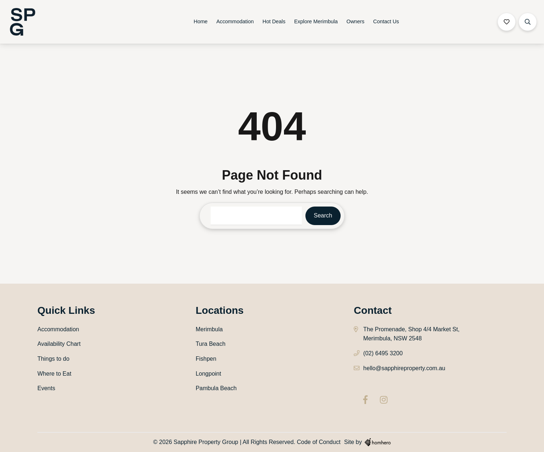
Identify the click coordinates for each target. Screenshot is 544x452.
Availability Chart (59, 344)
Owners (355, 21)
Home (200, 21)
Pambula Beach (216, 388)
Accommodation (235, 21)
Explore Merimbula (316, 21)
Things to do (53, 359)
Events (46, 388)
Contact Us (386, 21)
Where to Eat (54, 374)
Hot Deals (274, 21)
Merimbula (209, 329)
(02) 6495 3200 (383, 353)
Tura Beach (211, 344)
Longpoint (208, 374)
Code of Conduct (319, 442)
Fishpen (206, 359)
